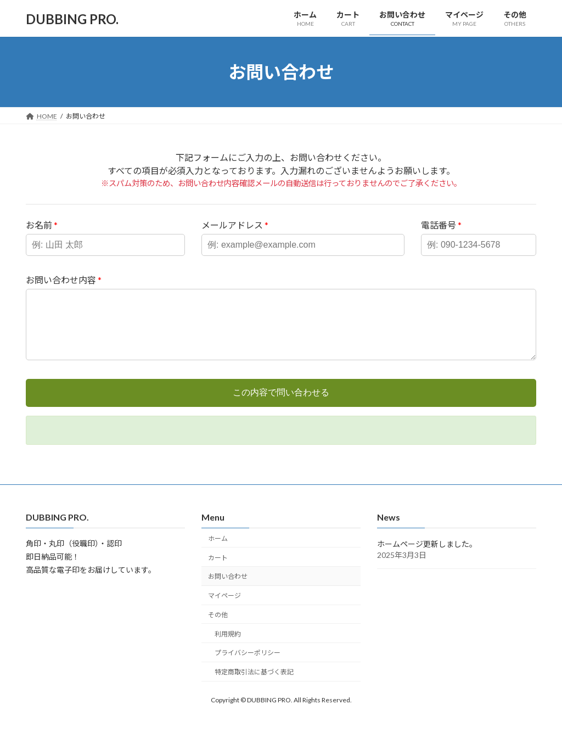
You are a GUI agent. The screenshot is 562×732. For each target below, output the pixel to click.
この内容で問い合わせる (281, 405)
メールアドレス (234, 225)
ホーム (218, 551)
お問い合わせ (228, 589)
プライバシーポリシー (247, 666)
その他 (218, 628)
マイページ (224, 609)
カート (218, 570)
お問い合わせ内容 (64, 280)
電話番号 (441, 225)
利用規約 (228, 646)
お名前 (42, 225)
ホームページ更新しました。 (427, 557)
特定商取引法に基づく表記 (254, 685)
